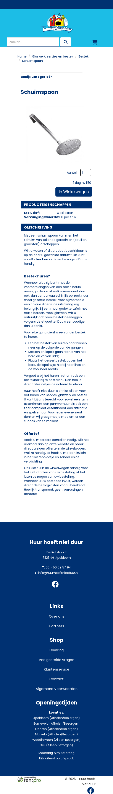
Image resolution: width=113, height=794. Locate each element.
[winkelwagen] (94, 42)
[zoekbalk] (33, 42)
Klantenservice (56, 669)
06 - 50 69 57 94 (56, 567)
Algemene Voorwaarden (56, 688)
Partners (56, 626)
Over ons (56, 616)
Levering (56, 650)
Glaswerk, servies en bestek (52, 56)
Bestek (84, 56)
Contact (56, 679)
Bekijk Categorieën (51, 77)
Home (22, 56)
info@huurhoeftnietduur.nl (56, 573)
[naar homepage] (56, 23)
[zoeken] (65, 42)
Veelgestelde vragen (56, 659)
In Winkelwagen (74, 191)
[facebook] (56, 588)
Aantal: (72, 172)
